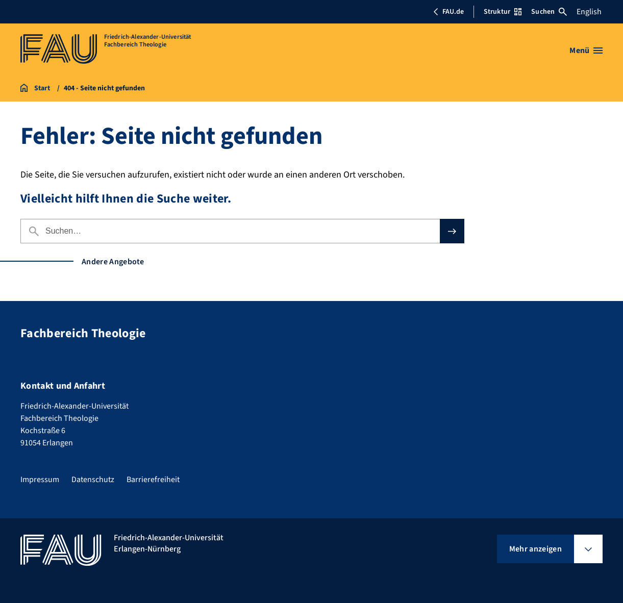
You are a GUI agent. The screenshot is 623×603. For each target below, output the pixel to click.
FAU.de (448, 12)
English (589, 11)
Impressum (39, 479)
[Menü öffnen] (586, 50)
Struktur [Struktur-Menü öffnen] (502, 12)
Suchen (549, 12)
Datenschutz (92, 479)
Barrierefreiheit (153, 479)
